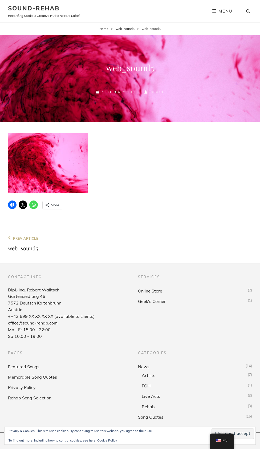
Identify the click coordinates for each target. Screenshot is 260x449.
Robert (156, 92)
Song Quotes (150, 417)
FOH (146, 385)
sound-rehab (33, 8)
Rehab (148, 406)
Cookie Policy (107, 440)
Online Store (150, 291)
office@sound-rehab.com (33, 323)
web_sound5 (125, 29)
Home (103, 29)
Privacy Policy (22, 387)
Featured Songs (23, 366)
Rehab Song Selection (29, 397)
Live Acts (151, 396)
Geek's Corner (152, 301)
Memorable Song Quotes (32, 377)
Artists (148, 375)
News (143, 366)
